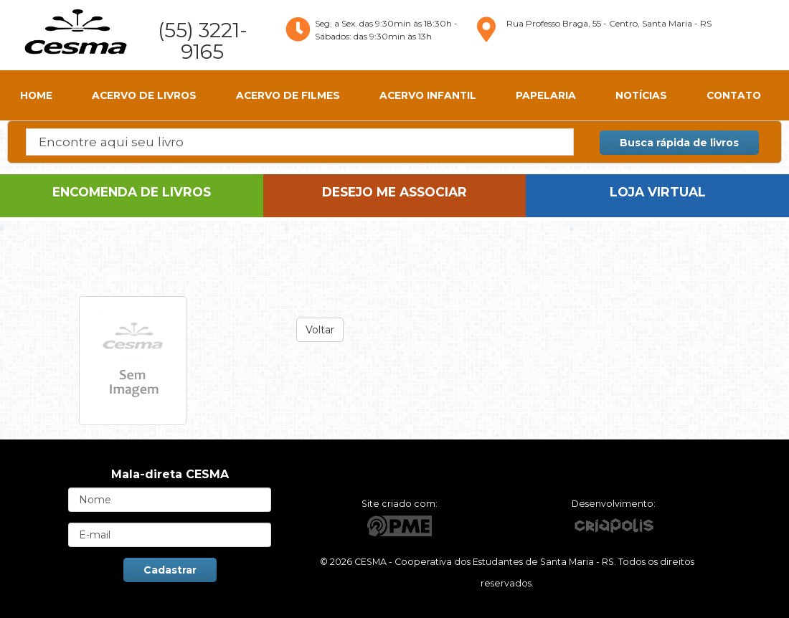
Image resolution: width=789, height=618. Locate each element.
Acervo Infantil (427, 95)
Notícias (641, 95)
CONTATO (734, 95)
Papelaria (546, 95)
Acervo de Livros (144, 95)
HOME (36, 95)
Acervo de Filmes (288, 95)
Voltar (320, 329)
